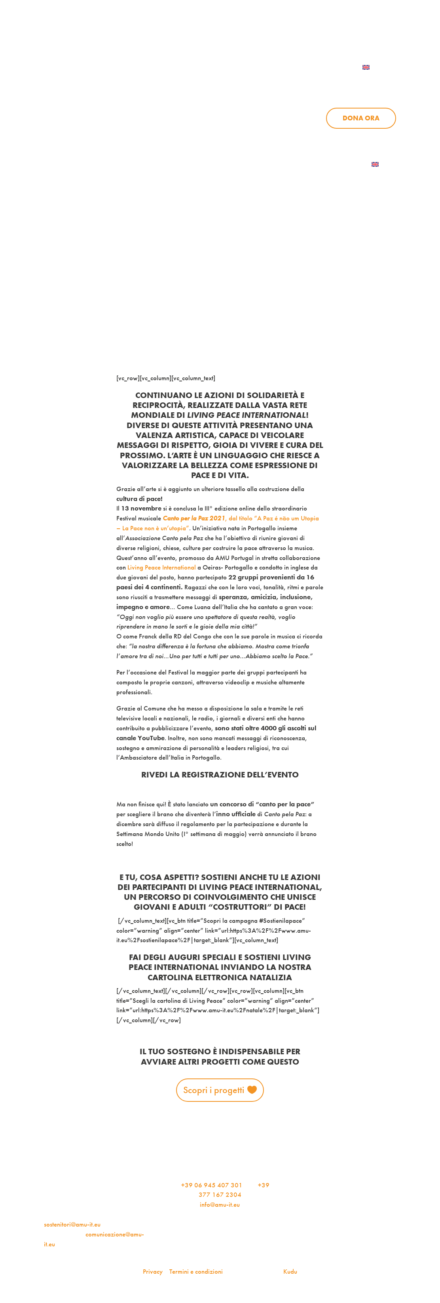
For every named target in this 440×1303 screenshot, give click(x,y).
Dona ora (361, 118)
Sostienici (378, 82)
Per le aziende (368, 33)
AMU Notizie (206, 33)
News (329, 82)
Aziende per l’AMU (330, 137)
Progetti (282, 82)
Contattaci (312, 67)
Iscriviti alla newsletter (325, 164)
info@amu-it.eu (220, 1204)
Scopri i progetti (213, 1090)
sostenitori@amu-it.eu (72, 1224)
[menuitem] (376, 67)
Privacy (153, 1271)
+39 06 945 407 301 (212, 1185)
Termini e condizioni (196, 1271)
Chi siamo (227, 82)
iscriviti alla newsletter (286, 33)
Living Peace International (161, 567)
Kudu (290, 1271)
